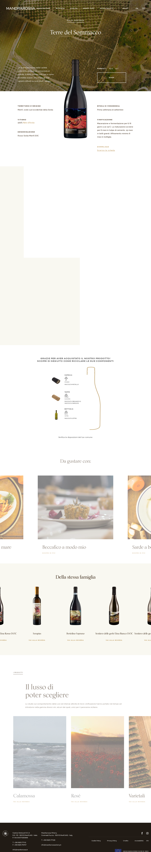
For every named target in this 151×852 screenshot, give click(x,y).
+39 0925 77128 (49, 840)
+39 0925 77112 (20, 842)
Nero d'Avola (28, 123)
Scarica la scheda (106, 150)
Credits (125, 841)
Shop (111, 78)
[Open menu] (143, 8)
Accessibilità (139, 841)
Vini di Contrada (75, 20)
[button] (15, 604)
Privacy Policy (112, 841)
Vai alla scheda (21, 804)
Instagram (147, 833)
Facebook (142, 833)
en (137, 8)
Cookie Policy (96, 841)
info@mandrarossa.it (20, 850)
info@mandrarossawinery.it (51, 845)
